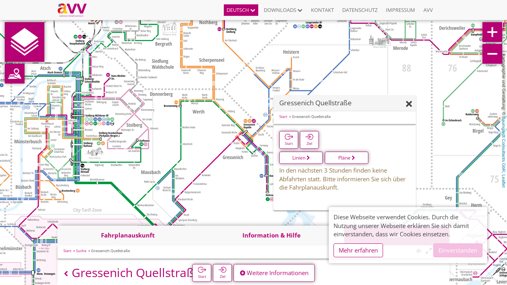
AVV (428, 9)
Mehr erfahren (358, 250)
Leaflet (503, 181)
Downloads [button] (283, 9)
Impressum (400, 9)
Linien (301, 157)
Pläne (346, 157)
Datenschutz (359, 9)
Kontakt (322, 9)
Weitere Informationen (274, 273)
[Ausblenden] (409, 104)
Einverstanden (457, 250)
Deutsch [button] (241, 9)
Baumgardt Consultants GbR (503, 144)
